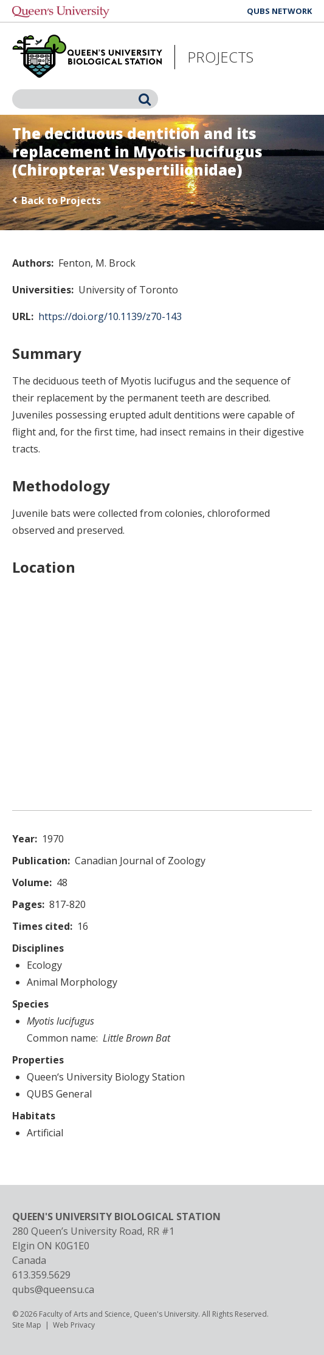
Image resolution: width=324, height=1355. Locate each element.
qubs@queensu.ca (53, 1289)
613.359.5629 (41, 1275)
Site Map (26, 1325)
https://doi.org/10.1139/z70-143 (110, 316)
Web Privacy (74, 1325)
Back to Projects (61, 200)
